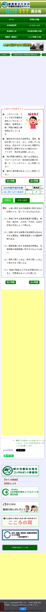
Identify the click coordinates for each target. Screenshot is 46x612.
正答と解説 (22, 200)
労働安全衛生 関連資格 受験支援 (25, 55)
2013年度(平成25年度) (13, 188)
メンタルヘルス (34, 25)
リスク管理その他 (34, 37)
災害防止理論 (34, 19)
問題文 (8, 200)
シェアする (8, 450)
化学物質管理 (11, 25)
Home (4, 55)
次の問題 (34, 181)
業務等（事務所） (11, 37)
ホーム (11, 19)
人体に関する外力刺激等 (13, 192)
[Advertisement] (23, 80)
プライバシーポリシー (19, 605)
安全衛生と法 (11, 31)
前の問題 (11, 181)
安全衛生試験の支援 (34, 31)
